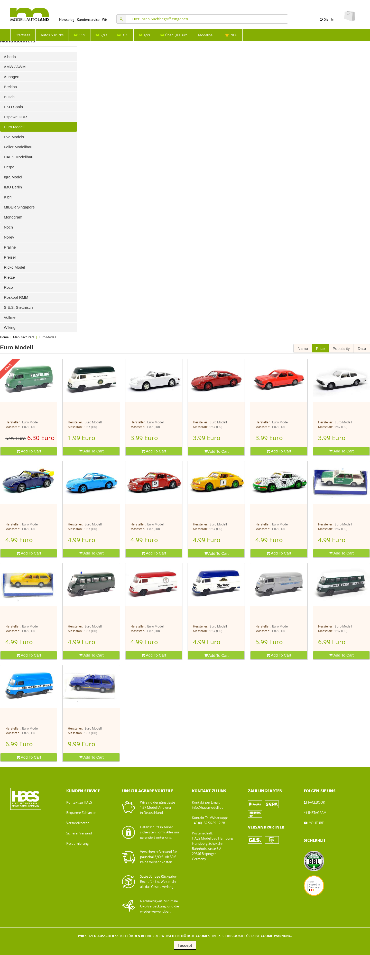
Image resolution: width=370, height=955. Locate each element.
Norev (9, 237)
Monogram (13, 217)
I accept (185, 945)
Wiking (9, 327)
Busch (9, 97)
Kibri (8, 197)
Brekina (10, 87)
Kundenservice (88, 20)
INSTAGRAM (317, 813)
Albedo (10, 56)
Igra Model (13, 177)
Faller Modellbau (18, 147)
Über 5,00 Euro (174, 35)
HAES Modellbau (18, 157)
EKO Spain (13, 107)
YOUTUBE (316, 823)
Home (4, 337)
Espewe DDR (15, 117)
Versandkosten (77, 823)
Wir (104, 20)
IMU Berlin (13, 187)
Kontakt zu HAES (79, 802)
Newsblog (66, 20)
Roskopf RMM (16, 297)
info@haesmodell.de (207, 808)
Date (362, 348)
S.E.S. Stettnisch (18, 307)
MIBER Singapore (19, 207)
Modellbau (206, 35)
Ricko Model (14, 267)
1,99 (79, 35)
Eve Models (14, 137)
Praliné (10, 247)
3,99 (122, 35)
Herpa (9, 167)
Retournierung (77, 843)
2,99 (101, 35)
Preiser (10, 257)
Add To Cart (28, 451)
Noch (8, 227)
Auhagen (11, 77)
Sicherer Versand (79, 833)
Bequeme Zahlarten (81, 813)
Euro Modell (14, 127)
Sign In (327, 19)
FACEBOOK (316, 802)
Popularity (341, 348)
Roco (8, 287)
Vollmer (10, 317)
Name (303, 348)
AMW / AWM (14, 67)
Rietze (9, 277)
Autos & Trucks (52, 35)
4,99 (144, 35)
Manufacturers (23, 337)
